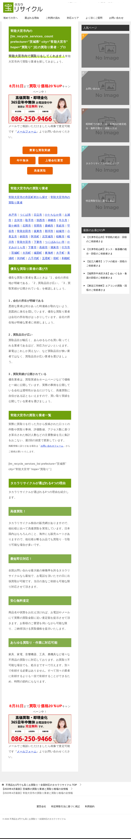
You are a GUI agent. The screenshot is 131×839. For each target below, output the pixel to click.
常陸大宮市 (24, 242)
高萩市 (43, 247)
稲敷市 (60, 236)
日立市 (38, 215)
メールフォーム (27, 131)
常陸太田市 (24, 231)
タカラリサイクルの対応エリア (102, 163)
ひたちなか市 (53, 215)
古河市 (18, 220)
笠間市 (38, 226)
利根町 (66, 258)
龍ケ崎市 (14, 226)
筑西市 (41, 220)
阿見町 (35, 236)
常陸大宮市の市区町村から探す (28, 197)
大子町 (60, 253)
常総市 (60, 226)
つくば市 (25, 215)
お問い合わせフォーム (52, 446)
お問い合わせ (116, 18)
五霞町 (46, 258)
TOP (41, 785)
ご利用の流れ (53, 18)
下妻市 (38, 242)
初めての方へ (10, 18)
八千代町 (33, 258)
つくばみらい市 (54, 242)
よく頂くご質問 (94, 18)
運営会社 (41, 806)
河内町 (21, 258)
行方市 (66, 247)
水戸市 (13, 215)
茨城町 (15, 253)
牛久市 (63, 220)
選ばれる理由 (32, 18)
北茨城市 (47, 236)
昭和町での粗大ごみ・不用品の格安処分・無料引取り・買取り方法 (106, 126)
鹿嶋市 (49, 226)
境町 (56, 258)
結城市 (60, 231)
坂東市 (38, 231)
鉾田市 (24, 236)
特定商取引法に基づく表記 (100, 201)
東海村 (49, 253)
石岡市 (27, 226)
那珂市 (49, 231)
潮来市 (54, 247)
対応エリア (73, 18)
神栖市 (52, 220)
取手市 (29, 220)
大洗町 (27, 253)
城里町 (38, 253)
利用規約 (89, 806)
